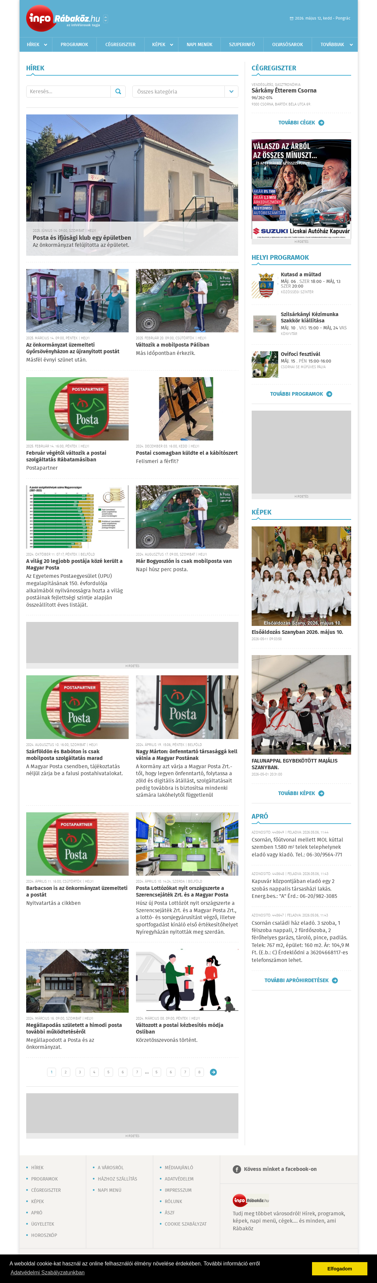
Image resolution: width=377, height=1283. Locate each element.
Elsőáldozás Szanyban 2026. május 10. (297, 632)
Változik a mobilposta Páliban (172, 345)
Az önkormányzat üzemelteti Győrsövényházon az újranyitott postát (72, 348)
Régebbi (213, 1072)
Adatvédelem (179, 1179)
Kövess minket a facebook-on (280, 1169)
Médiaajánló (179, 1168)
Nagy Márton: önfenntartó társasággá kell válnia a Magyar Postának (186, 755)
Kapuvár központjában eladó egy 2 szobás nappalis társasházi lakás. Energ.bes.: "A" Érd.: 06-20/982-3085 (294, 889)
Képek (158, 44)
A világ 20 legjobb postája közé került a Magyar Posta (74, 564)
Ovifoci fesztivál (300, 354)
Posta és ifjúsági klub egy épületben (82, 238)
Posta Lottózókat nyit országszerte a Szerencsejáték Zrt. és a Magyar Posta (182, 891)
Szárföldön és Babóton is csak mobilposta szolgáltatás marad (64, 755)
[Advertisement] (132, 642)
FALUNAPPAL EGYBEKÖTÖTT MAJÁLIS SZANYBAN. (295, 764)
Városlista (105, 19)
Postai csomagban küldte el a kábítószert (187, 453)
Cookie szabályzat (186, 1224)
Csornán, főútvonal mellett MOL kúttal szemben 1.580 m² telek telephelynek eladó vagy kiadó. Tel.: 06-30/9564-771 (297, 847)
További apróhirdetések (297, 980)
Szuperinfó (242, 44)
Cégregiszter (120, 44)
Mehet (118, 92)
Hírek (33, 44)
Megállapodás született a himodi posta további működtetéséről (74, 1028)
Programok (74, 44)
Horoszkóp (44, 1235)
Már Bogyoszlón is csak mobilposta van (184, 561)
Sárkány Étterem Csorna (284, 91)
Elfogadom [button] (340, 1268)
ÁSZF (170, 1213)
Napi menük (200, 44)
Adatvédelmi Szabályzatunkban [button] (48, 1272)
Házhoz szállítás (117, 1179)
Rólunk (173, 1201)
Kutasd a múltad (301, 275)
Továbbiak (332, 44)
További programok (296, 394)
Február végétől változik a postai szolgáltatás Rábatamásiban (66, 456)
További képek (296, 793)
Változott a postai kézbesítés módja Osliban (179, 1028)
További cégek (297, 123)
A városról (111, 1168)
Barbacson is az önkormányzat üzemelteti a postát (77, 891)
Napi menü (109, 1190)
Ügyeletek (42, 1224)
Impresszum (178, 1190)
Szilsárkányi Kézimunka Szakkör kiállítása (310, 317)
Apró (36, 1213)
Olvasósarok (287, 44)
